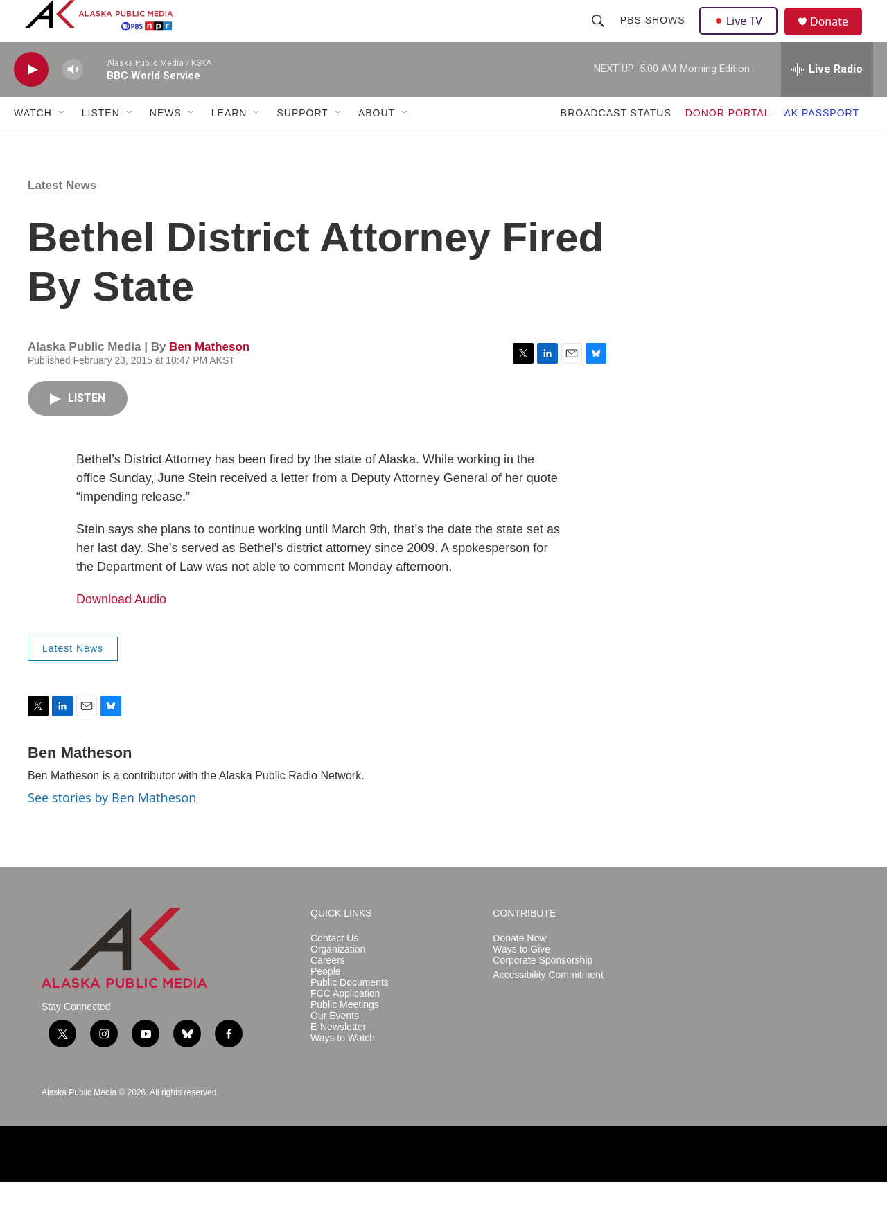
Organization (337, 980)
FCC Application (345, 1025)
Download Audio (121, 630)
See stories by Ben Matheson (112, 828)
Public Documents (349, 1014)
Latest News (62, 216)
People (325, 1003)
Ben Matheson (209, 377)
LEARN (229, 144)
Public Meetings (344, 1036)
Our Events (334, 1047)
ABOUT (376, 144)
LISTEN (101, 144)
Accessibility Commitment (548, 1006)
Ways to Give (521, 980)
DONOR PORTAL (728, 144)
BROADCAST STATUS (616, 144)
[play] (31, 101)
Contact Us (334, 969)
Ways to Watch (342, 1069)
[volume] (73, 100)
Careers (327, 991)
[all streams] (827, 100)
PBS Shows (654, 36)
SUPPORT (302, 144)
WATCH (33, 144)
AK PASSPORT (821, 144)
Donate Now (519, 969)
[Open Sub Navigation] (62, 144)
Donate (837, 37)
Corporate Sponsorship (542, 991)
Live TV (742, 36)
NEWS (166, 144)
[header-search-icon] (599, 36)
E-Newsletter (338, 1058)
